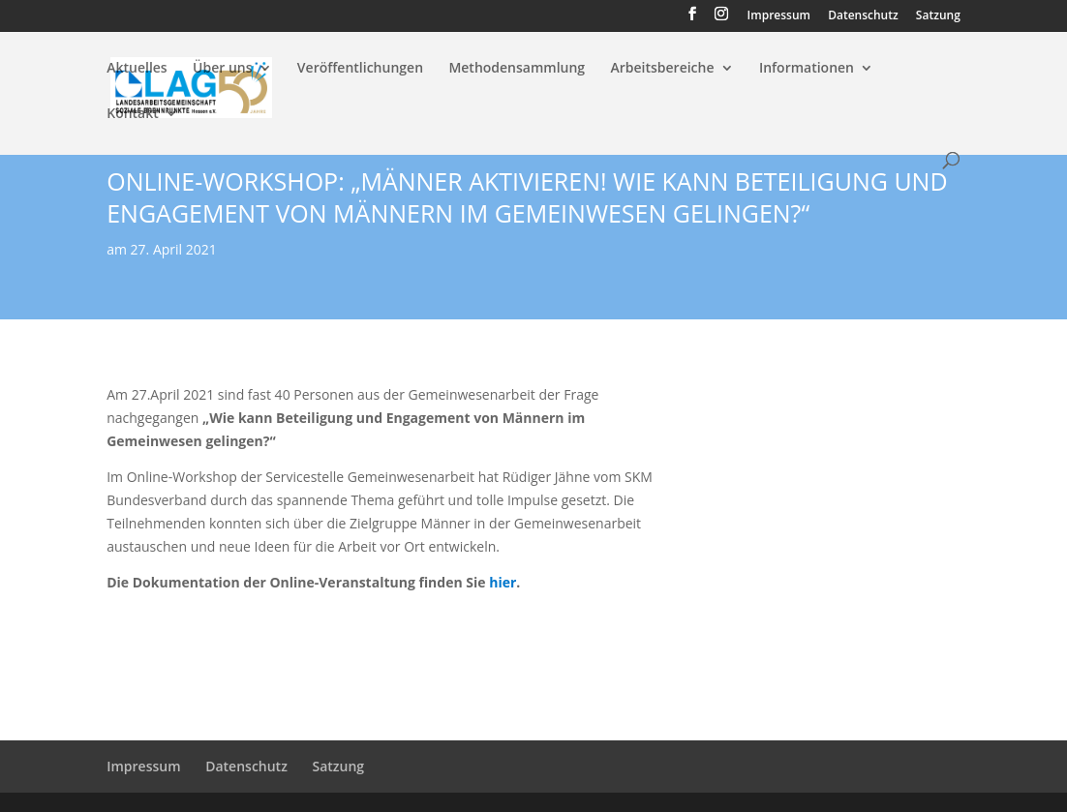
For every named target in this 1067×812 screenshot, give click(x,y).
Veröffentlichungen (360, 68)
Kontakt (133, 114)
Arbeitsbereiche (662, 68)
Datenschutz (863, 16)
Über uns (222, 68)
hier (502, 582)
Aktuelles (137, 68)
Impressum (778, 16)
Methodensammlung (516, 68)
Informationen (806, 68)
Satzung (938, 16)
